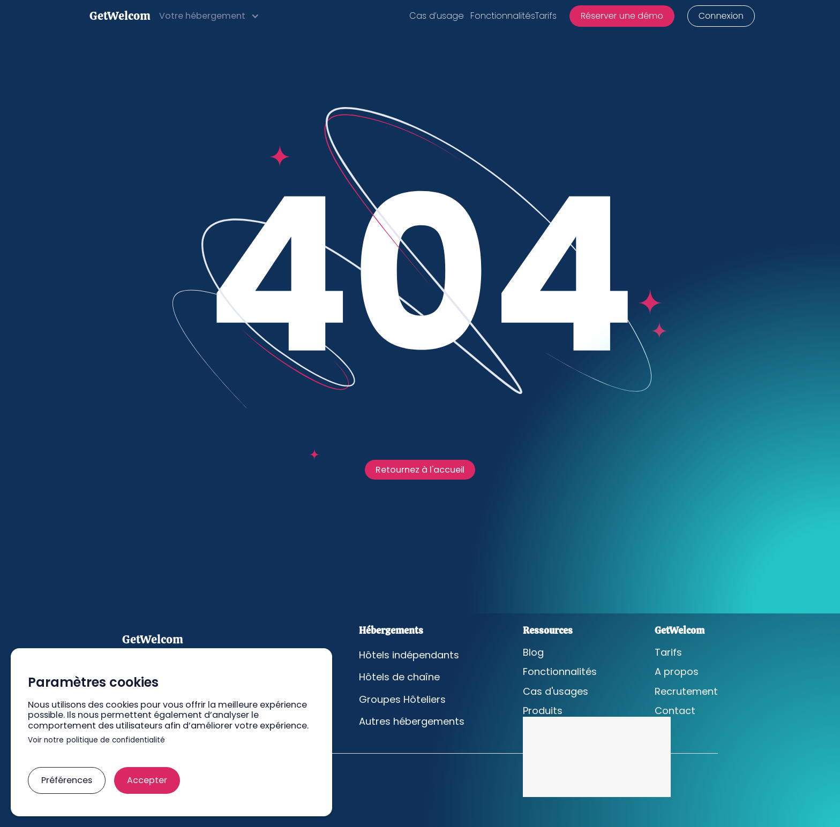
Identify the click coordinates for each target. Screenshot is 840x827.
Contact (675, 711)
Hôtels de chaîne (399, 677)
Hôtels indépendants (409, 655)
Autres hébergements (411, 721)
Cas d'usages (555, 691)
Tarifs (546, 16)
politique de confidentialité (115, 740)
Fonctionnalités (502, 16)
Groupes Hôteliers (402, 699)
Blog (533, 652)
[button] (209, 15)
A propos (677, 672)
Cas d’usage (436, 16)
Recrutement (686, 691)
